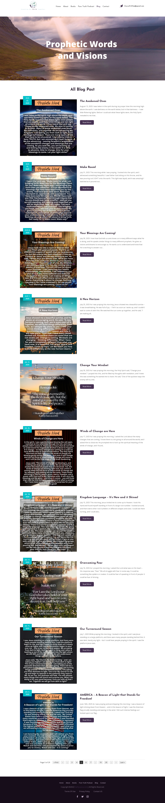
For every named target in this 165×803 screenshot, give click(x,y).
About (65, 6)
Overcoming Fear (91, 563)
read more (87, 122)
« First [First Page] (56, 762)
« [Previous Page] (62, 762)
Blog (98, 6)
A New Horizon (89, 299)
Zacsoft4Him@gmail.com (134, 6)
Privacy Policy (84, 791)
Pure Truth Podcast (86, 6)
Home (58, 6)
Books (73, 6)
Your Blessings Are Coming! (97, 233)
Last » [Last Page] (122, 762)
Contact (106, 6)
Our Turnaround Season (95, 629)
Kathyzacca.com (81, 787)
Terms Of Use (70, 791)
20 (106, 762)
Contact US (98, 791)
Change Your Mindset (94, 365)
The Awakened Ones (93, 101)
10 (101, 762)
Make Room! (88, 167)
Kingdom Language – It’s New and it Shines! (109, 497)
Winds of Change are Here (97, 431)
